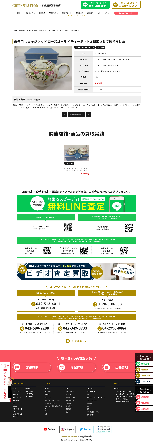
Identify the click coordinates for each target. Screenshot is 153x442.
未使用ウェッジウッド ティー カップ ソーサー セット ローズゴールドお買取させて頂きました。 (76, 170)
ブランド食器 (100, 47)
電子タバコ (48, 397)
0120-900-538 (107, 304)
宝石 (67, 388)
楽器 (88, 394)
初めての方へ (30, 13)
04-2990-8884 (111, 328)
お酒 (46, 414)
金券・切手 (90, 388)
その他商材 (90, 415)
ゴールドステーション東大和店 (84, 47)
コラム (107, 13)
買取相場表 (79, 13)
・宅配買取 (29, 394)
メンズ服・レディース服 (52, 400)
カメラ (89, 406)
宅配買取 (71, 367)
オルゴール (69, 406)
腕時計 (47, 394)
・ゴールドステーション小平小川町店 (126, 396)
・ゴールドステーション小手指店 (124, 394)
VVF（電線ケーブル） (93, 412)
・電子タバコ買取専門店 (122, 401)
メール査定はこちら (76, 341)
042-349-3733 (72, 328)
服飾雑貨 (68, 409)
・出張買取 (29, 391)
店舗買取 (26, 367)
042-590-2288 (34, 328)
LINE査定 (142, 364)
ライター (68, 394)
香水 (67, 412)
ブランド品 (48, 391)
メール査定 (143, 375)
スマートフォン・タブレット (96, 397)
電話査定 (142, 369)
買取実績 (42, 13)
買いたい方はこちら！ (126, 13)
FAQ (99, 13)
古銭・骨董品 (70, 391)
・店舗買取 (29, 396)
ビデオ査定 (143, 381)
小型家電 (68, 403)
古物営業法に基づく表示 (17, 415)
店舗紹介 (90, 13)
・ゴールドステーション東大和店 (124, 391)
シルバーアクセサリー (51, 403)
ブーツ (47, 411)
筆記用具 (89, 403)
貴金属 (47, 388)
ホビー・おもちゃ (92, 400)
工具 (88, 409)
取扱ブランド (66, 13)
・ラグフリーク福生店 (121, 399)
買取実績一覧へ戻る (76, 115)
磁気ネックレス (70, 397)
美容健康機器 (70, 400)
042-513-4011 (45, 303)
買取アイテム (53, 13)
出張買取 (115, 367)
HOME (19, 13)
